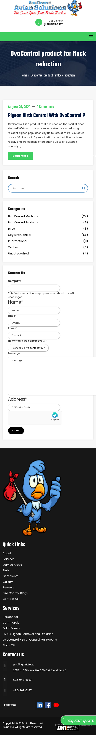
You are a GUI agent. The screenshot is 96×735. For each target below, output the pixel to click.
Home (24, 75)
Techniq (13, 247)
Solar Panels (11, 628)
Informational (17, 241)
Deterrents (10, 576)
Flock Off (9, 645)
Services (8, 559)
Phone (12, 328)
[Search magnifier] (83, 188)
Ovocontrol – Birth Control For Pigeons (30, 640)
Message (14, 353)
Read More (20, 156)
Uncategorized (18, 253)
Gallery (8, 582)
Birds (11, 229)
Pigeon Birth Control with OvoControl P (46, 115)
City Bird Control (19, 235)
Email (12, 315)
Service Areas (12, 565)
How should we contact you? (27, 340)
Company (14, 281)
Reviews (8, 587)
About (7, 553)
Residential (10, 617)
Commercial (11, 623)
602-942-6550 (22, 680)
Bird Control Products (23, 222)
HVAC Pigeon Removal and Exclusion (28, 634)
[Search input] (46, 188)
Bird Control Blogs (15, 593)
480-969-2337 (22, 690)
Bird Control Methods (23, 216)
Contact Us (11, 599)
